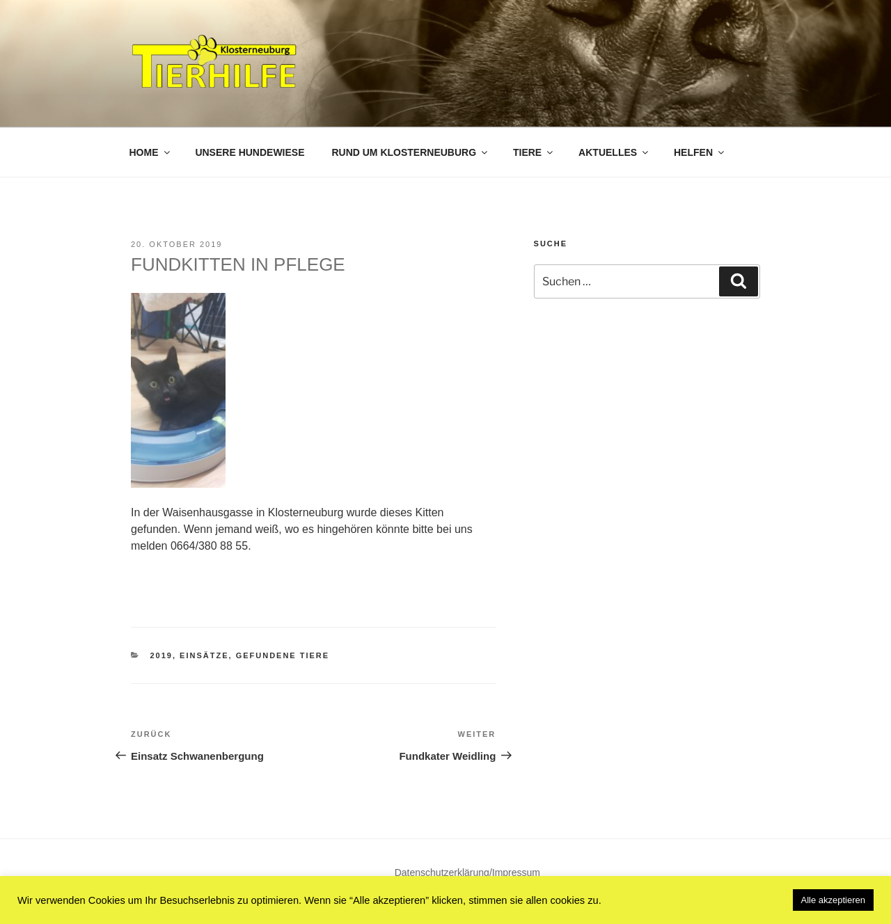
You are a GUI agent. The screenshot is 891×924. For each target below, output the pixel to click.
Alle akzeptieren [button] (833, 900)
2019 (161, 655)
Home (150, 152)
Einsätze (204, 655)
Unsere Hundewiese (249, 152)
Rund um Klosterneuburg (410, 152)
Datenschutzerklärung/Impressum (467, 872)
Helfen (700, 152)
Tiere (534, 152)
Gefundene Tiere (283, 655)
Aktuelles (614, 152)
